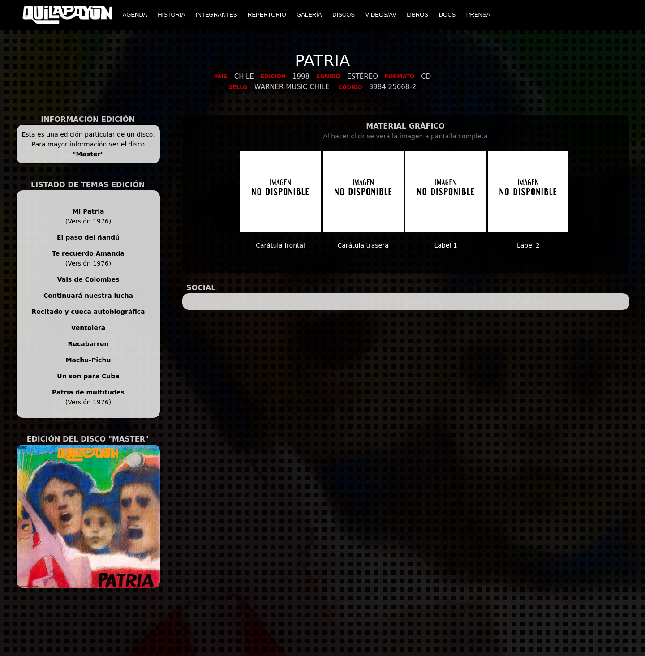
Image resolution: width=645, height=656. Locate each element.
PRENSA (478, 14)
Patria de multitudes (88, 392)
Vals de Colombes (88, 279)
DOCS (447, 14)
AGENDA (135, 14)
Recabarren (88, 343)
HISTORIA (171, 14)
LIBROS (417, 14)
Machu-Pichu (88, 360)
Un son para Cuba (88, 376)
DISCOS (343, 14)
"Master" (88, 154)
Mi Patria (88, 211)
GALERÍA (309, 14)
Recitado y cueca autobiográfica (88, 311)
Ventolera (88, 327)
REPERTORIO (267, 14)
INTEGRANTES (216, 14)
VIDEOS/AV (381, 14)
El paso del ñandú (88, 237)
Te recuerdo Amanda (88, 253)
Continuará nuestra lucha (88, 295)
